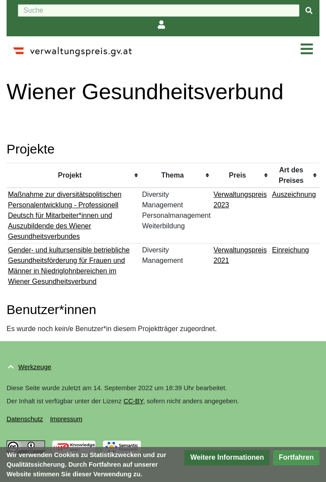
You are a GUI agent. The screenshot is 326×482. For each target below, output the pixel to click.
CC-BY (133, 401)
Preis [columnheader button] (237, 175)
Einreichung (290, 250)
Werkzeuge (35, 366)
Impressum (66, 419)
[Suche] (158, 10)
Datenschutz (25, 419)
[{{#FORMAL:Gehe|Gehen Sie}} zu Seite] (308, 11)
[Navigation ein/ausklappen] (307, 49)
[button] (227, 457)
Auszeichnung (294, 194)
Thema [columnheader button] (172, 175)
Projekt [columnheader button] (70, 175)
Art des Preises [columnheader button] (291, 175)
